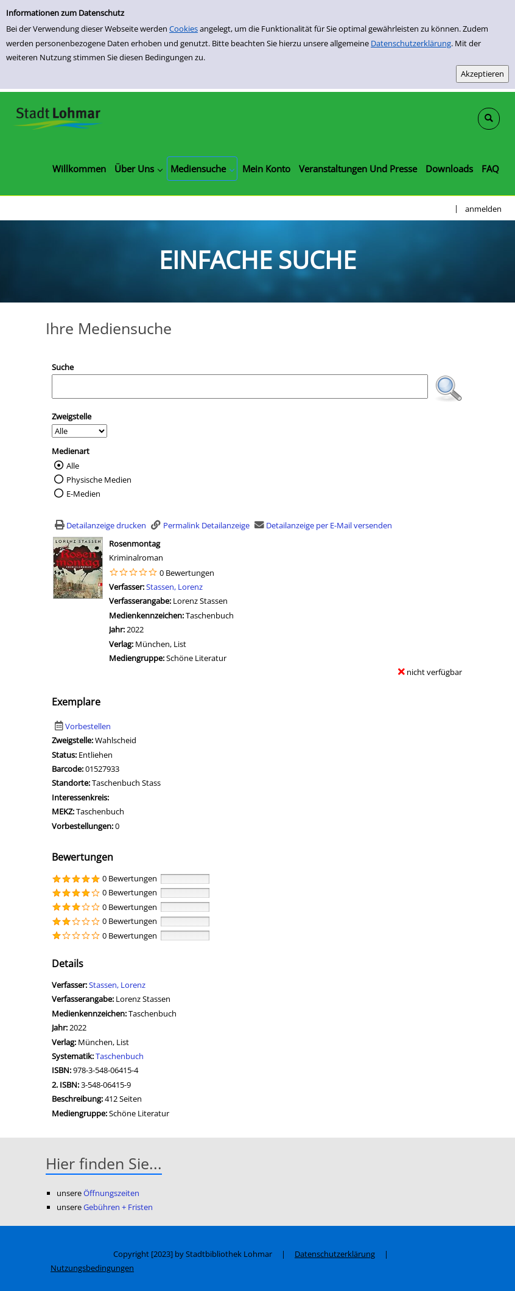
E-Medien (83, 493)
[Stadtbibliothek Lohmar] (57, 117)
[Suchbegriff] (240, 386)
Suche (63, 367)
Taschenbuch (120, 1056)
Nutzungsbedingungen (92, 1267)
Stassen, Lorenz (174, 586)
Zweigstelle (71, 416)
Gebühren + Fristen (118, 1207)
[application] (138, 168)
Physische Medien (98, 479)
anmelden (483, 208)
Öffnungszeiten (111, 1193)
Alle (72, 465)
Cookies (183, 28)
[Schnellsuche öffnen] (489, 119)
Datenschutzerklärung (411, 43)
